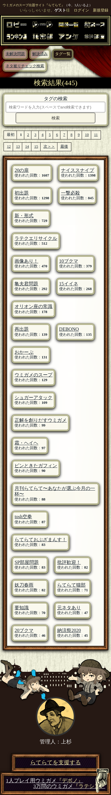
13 (18, 146)
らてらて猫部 (71, 584)
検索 (56, 118)
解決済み (40, 54)
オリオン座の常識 (33, 306)
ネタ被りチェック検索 (25, 66)
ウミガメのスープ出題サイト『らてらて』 (34, 5)
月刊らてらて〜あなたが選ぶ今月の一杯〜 (55, 491)
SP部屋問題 (27, 562)
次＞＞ (49, 146)
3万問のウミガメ (69, 786)
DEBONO (69, 329)
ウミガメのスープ (33, 374)
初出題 (22, 192)
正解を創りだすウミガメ (41, 420)
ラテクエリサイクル (36, 238)
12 (9, 146)
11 (96, 135)
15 (36, 146)
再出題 (22, 329)
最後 (64, 146)
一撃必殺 (70, 192)
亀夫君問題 (26, 283)
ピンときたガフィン (36, 465)
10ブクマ (68, 261)
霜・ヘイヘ (26, 442)
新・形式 (24, 215)
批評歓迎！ (69, 562)
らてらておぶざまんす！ (41, 539)
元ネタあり (69, 607)
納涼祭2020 (69, 630)
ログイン (81, 10)
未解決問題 (15, 54)
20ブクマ (24, 630)
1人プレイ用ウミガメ (44, 781)
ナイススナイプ (77, 170)
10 (87, 135)
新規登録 (100, 10)
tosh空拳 (23, 516)
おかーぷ (24, 352)
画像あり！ (26, 261)
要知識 (22, 607)
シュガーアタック (33, 397)
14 (27, 146)
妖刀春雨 (24, 584)
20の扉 (22, 170)
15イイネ (68, 283)
